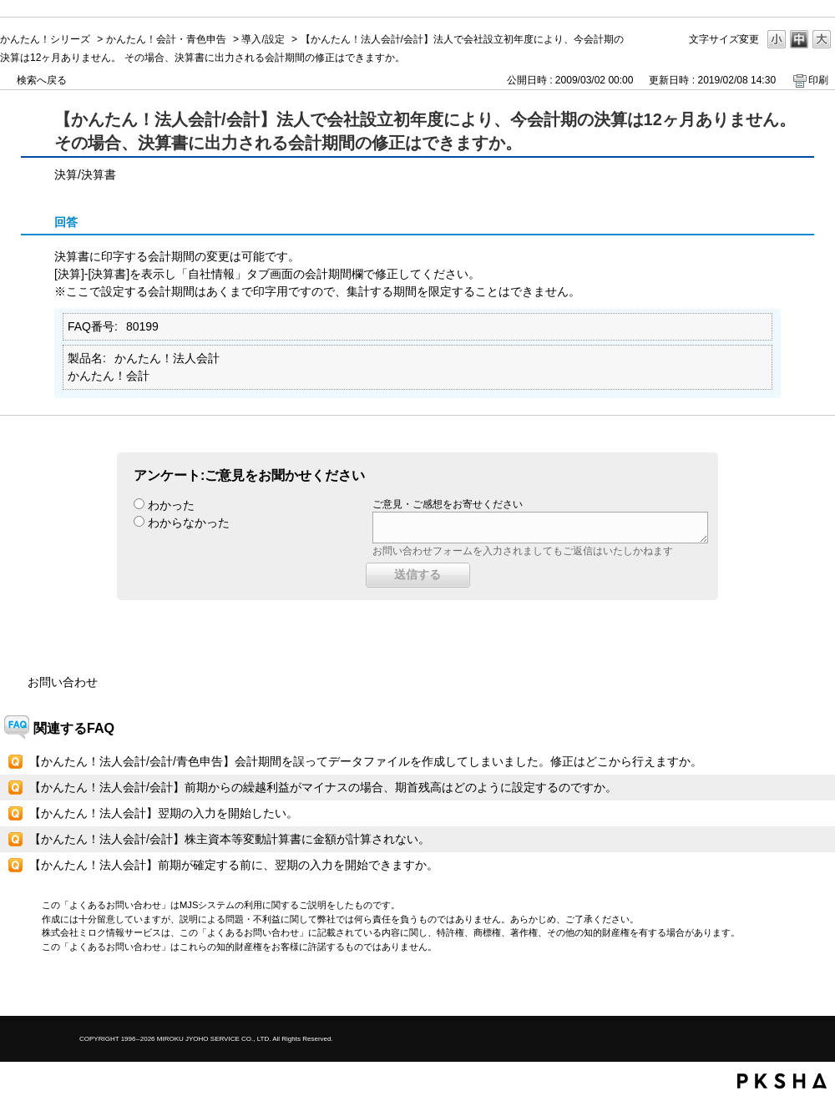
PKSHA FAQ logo (782, 1081)
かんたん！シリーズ (45, 39)
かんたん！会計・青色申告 (166, 39)
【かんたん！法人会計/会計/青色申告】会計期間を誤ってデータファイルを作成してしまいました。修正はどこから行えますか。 (365, 761)
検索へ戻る (42, 80)
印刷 (818, 80)
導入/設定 (262, 39)
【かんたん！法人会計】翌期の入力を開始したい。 (163, 813)
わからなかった (189, 522)
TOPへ (793, 988)
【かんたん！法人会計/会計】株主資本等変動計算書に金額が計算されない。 (229, 839)
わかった (171, 505)
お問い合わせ (63, 682)
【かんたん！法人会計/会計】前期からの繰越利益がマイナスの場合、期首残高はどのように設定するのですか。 (323, 787)
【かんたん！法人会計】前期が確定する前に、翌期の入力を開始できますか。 (233, 864)
